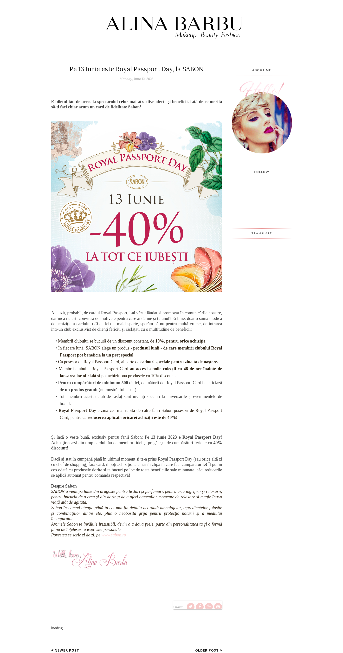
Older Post (207, 650)
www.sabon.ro (113, 535)
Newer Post (67, 650)
